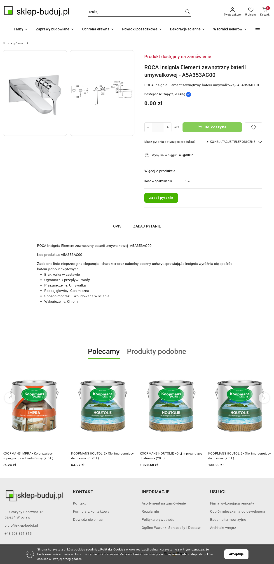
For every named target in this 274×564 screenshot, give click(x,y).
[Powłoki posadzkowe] (142, 29)
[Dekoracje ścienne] (187, 29)
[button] (230, 29)
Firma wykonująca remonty (232, 503)
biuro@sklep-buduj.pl (21, 525)
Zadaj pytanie (161, 198)
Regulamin (150, 511)
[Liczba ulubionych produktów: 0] (250, 12)
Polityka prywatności (159, 519)
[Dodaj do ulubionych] (253, 127)
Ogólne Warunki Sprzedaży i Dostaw (171, 527)
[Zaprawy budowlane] (55, 29)
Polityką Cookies (112, 549)
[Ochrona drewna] (98, 29)
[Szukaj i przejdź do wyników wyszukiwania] (187, 12)
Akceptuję (236, 554)
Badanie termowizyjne (228, 519)
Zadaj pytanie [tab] (147, 226)
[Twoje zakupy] (232, 12)
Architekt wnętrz (223, 527)
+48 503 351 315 (18, 533)
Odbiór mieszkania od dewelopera (237, 511)
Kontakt (79, 503)
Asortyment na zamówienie (164, 503)
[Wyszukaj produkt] (139, 12)
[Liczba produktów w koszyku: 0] (264, 12)
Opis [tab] (117, 226)
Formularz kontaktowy (91, 511)
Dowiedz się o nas (88, 519)
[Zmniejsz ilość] (148, 127)
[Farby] (21, 29)
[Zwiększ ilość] (167, 127)
